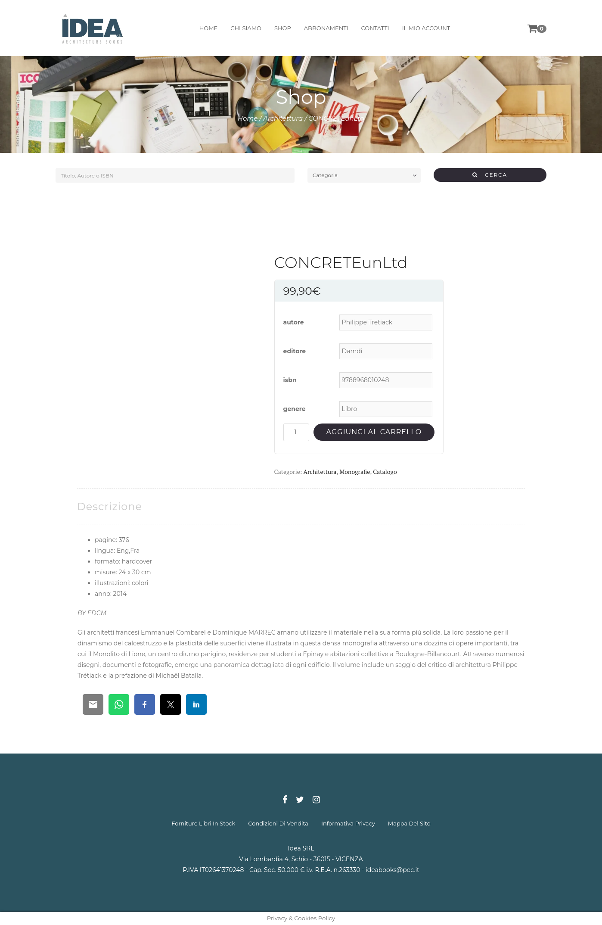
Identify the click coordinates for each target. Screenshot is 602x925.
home (208, 28)
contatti (374, 28)
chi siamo (245, 28)
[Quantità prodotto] (296, 432)
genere (294, 409)
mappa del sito (409, 823)
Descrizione (109, 506)
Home (248, 118)
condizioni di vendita (278, 823)
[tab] (109, 506)
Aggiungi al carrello (374, 432)
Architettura (283, 118)
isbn (290, 380)
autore (293, 322)
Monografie (354, 471)
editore (294, 351)
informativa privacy (348, 823)
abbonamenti (325, 28)
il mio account (425, 28)
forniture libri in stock (203, 823)
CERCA (489, 174)
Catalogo (385, 471)
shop (281, 28)
